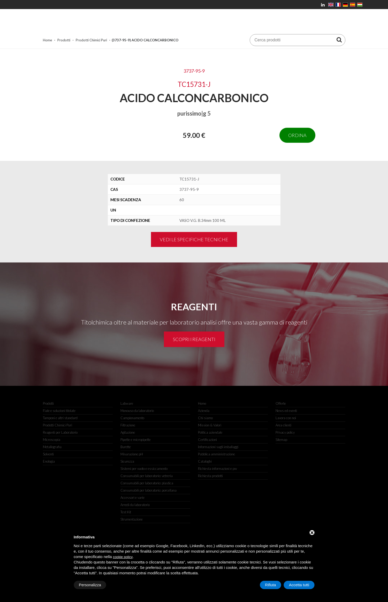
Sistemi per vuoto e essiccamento (144, 468)
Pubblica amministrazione (216, 454)
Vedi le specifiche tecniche (194, 239)
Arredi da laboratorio (135, 505)
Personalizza (90, 585)
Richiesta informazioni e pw (217, 468)
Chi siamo (205, 418)
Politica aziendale (210, 432)
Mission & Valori (209, 425)
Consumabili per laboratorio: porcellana (148, 490)
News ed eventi (286, 411)
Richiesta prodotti (210, 476)
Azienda (203, 411)
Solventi (48, 454)
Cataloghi (205, 461)
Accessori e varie (132, 497)
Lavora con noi (286, 418)
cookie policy (123, 557)
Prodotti (63, 40)
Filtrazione (127, 425)
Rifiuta (270, 585)
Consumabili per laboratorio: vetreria (146, 476)
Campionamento (132, 418)
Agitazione (127, 432)
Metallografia (52, 447)
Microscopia (51, 440)
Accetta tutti (299, 585)
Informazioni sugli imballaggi (218, 447)
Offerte (281, 403)
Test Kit (125, 512)
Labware (126, 403)
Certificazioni (207, 440)
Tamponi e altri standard (60, 418)
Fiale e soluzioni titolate (59, 411)
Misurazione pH (131, 454)
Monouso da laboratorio (137, 411)
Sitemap (281, 440)
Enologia (49, 461)
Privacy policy (285, 432)
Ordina (297, 135)
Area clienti (283, 425)
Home (47, 40)
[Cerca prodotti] (339, 39)
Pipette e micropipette (135, 440)
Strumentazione (131, 519)
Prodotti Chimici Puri (91, 40)
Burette (125, 447)
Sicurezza (127, 461)
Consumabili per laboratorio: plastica (146, 483)
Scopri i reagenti (194, 339)
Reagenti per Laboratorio (60, 432)
